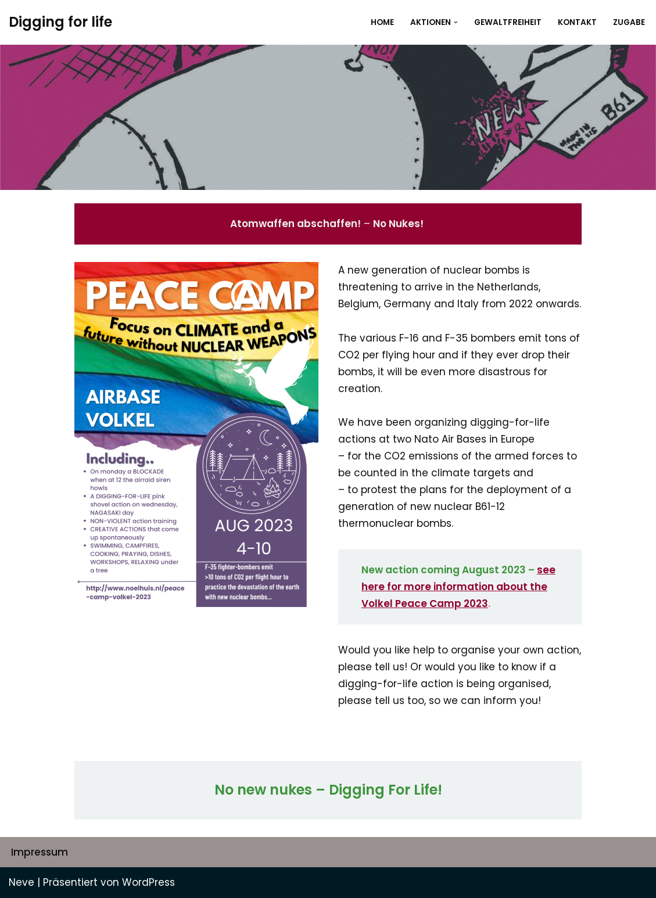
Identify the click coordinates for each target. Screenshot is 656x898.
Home (382, 22)
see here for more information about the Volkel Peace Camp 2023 (458, 586)
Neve (21, 882)
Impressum (39, 852)
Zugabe (629, 22)
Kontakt (577, 22)
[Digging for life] (60, 22)
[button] (456, 22)
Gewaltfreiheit (508, 22)
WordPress (148, 882)
